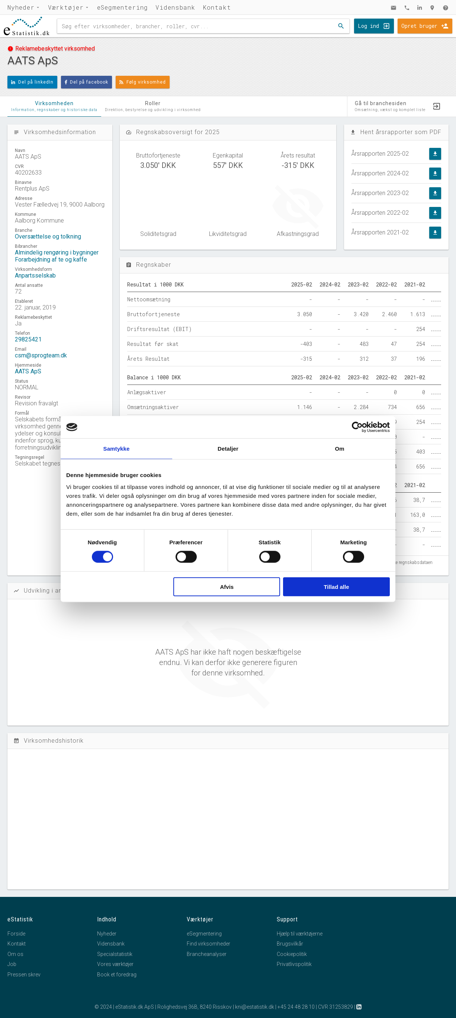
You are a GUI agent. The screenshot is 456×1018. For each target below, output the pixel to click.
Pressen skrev (24, 975)
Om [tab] (339, 448)
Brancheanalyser (207, 954)
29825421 (28, 339)
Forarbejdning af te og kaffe (51, 259)
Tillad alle (336, 586)
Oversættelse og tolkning (48, 236)
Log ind (368, 25)
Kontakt (217, 7)
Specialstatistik (114, 954)
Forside (16, 934)
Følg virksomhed (142, 82)
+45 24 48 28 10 (296, 1007)
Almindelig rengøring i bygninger (57, 252)
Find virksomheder (208, 944)
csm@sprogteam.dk (41, 355)
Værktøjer (66, 7)
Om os (15, 954)
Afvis (227, 586)
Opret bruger (419, 25)
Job (11, 964)
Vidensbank (175, 7)
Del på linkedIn (32, 82)
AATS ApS (28, 371)
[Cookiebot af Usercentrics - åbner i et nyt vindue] (357, 427)
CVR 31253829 (335, 1007)
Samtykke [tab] (116, 448)
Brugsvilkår (290, 944)
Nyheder (21, 7)
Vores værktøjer (115, 964)
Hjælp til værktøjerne (299, 934)
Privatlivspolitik (294, 964)
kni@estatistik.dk (254, 1007)
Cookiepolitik (292, 954)
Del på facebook (87, 82)
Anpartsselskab (35, 275)
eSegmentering (122, 7)
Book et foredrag (117, 975)
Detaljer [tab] (228, 448)
